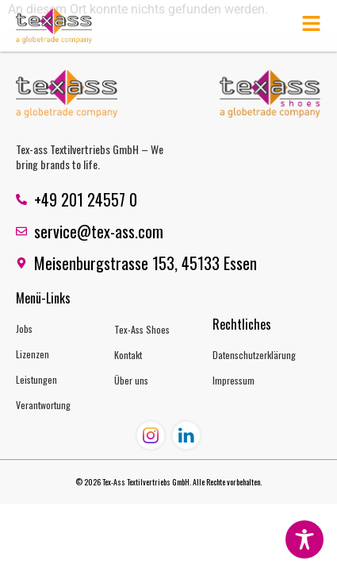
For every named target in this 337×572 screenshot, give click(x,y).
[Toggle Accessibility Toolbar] (304, 539)
